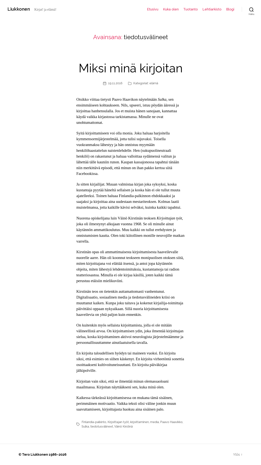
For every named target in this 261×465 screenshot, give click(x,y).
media (154, 422)
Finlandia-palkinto (94, 422)
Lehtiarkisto (211, 9)
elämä (153, 83)
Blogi (230, 9)
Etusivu (152, 9)
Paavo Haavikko (171, 422)
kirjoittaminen (139, 422)
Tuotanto (190, 9)
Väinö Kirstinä (123, 426)
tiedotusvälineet (101, 426)
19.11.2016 (115, 83)
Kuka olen (171, 9)
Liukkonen (18, 9)
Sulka (85, 426)
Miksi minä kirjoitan (131, 68)
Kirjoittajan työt (118, 422)
